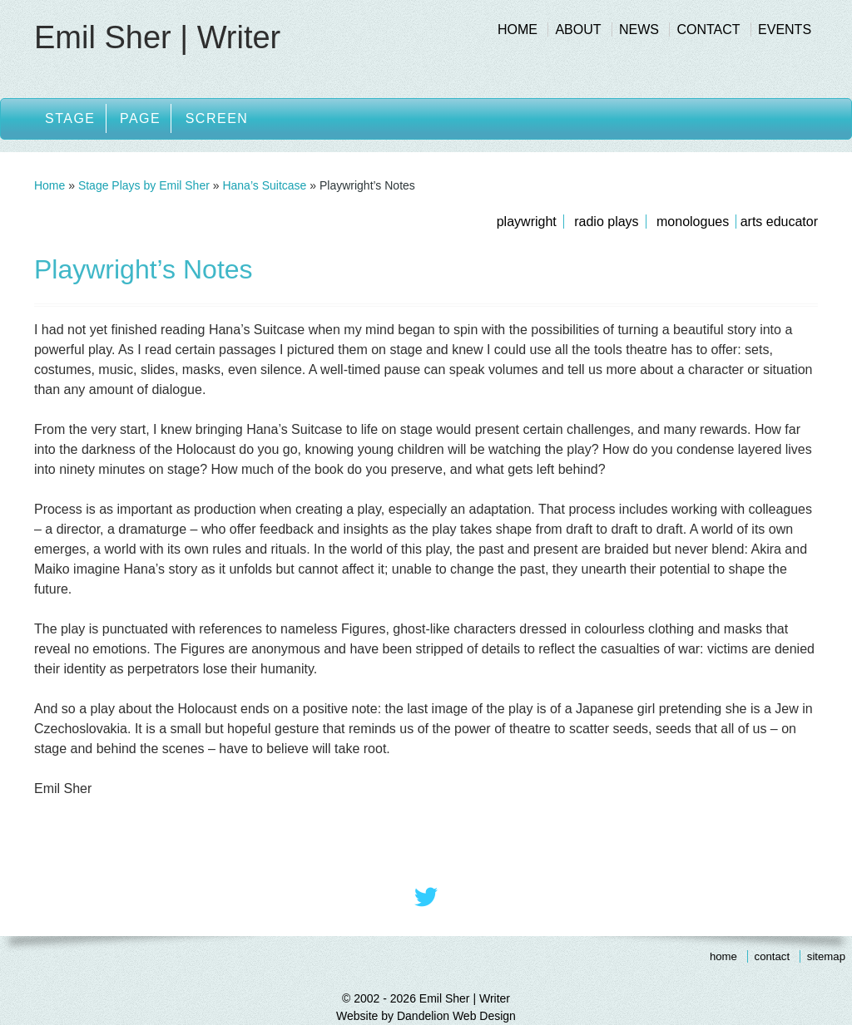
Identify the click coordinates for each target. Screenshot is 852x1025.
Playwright (527, 221)
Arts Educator (779, 221)
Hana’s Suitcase (264, 185)
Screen (217, 118)
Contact (708, 29)
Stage (70, 118)
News (639, 29)
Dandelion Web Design (456, 1016)
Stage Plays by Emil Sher (144, 185)
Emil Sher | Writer (157, 37)
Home (517, 29)
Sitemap (826, 956)
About (578, 29)
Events (784, 29)
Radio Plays (606, 221)
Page (140, 118)
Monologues (692, 221)
